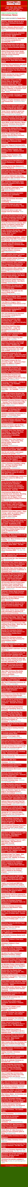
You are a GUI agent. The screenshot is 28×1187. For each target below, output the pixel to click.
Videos (15, 7)
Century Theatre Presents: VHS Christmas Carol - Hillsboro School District (13, 150)
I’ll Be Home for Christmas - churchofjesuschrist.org (10, 1116)
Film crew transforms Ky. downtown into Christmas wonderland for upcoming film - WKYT (13, 34)
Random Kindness (18, 8)
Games (10, 9)
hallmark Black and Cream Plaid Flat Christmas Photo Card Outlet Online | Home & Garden (13, 802)
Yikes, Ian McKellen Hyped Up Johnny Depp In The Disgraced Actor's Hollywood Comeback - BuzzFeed (14, 785)
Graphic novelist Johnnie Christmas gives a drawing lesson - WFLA (13, 255)
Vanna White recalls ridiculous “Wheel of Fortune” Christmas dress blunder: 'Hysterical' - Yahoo (14, 983)
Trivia (14, 9)
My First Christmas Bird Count (11, 769)
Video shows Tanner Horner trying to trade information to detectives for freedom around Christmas (13, 611)
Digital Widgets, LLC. (13, 1165)
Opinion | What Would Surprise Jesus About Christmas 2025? (13, 549)
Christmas (4, 762)
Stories (13, 10)
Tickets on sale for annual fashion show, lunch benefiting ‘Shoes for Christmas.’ (12, 708)
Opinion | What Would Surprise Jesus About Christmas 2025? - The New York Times (14, 544)
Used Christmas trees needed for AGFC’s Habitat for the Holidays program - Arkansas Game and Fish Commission (13, 864)
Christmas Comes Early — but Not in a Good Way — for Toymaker (13, 388)
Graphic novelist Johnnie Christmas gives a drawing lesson (12, 259)
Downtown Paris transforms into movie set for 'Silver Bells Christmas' (13, 65)
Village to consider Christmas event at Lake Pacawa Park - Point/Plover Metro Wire (14, 95)
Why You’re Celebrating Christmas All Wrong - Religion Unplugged (14, 679)
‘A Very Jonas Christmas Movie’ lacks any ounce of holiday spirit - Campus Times (14, 913)
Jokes (18, 9)
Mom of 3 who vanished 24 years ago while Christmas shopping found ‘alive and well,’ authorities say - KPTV (14, 654)
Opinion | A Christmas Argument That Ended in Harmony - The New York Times (14, 1145)
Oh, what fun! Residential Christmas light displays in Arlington (12, 1086)
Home (7, 7)
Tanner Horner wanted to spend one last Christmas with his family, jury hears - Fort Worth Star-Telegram (13, 107)
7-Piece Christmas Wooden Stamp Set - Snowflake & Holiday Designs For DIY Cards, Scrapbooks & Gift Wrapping (13, 530)
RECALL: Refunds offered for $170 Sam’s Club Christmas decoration (12, 28)
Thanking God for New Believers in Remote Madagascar (12, 167)
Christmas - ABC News (9, 759)
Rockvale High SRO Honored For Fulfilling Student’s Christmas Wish (11, 250)
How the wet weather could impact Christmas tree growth (12, 452)
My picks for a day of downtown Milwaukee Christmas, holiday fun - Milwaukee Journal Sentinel (13, 949)
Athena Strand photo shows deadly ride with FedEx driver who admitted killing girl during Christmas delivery (12, 54)
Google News (21, 18)
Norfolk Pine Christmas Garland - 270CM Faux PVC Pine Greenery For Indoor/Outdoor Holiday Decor (12, 639)
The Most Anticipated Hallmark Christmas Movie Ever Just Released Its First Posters (13, 1105)
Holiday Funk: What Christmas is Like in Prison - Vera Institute (14, 535)
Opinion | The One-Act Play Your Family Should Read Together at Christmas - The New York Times (12, 714)
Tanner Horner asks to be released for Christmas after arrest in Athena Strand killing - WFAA (14, 890)
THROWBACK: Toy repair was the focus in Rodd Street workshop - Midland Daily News (12, 286)
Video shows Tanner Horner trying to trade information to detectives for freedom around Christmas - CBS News (13, 605)
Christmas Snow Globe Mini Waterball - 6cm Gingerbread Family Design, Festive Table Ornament (13, 695)
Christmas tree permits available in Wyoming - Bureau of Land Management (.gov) (13, 1155)
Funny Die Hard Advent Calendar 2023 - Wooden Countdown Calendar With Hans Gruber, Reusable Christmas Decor (13, 225)
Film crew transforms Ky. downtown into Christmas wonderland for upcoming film (12, 40)
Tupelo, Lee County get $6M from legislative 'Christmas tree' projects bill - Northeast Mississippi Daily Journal (13, 878)
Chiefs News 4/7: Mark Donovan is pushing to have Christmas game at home (12, 1131)
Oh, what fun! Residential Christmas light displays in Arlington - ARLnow (13, 1082)
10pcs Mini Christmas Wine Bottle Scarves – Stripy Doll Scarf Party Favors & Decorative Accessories (12, 673)
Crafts (11, 8)
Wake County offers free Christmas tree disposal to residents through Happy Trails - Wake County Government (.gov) (13, 1037)
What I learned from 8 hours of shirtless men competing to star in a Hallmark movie (12, 1031)
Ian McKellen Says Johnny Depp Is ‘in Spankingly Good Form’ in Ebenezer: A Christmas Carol (13, 569)
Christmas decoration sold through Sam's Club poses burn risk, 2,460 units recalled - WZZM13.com (13, 343)
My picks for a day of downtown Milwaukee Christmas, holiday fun (11, 954)
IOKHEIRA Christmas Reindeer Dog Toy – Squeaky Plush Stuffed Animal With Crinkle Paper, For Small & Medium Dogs (14, 403)
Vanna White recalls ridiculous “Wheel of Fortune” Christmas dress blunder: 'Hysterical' (13, 988)
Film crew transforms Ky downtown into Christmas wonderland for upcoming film (12, 315)
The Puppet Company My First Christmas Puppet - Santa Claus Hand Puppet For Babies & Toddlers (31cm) (13, 363)
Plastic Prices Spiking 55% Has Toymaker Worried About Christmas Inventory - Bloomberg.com (13, 129)
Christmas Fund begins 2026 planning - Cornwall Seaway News (14, 732)
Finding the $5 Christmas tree (10, 997)
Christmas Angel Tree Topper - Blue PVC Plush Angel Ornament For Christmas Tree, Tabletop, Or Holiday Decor (13, 857)
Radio (19, 7)
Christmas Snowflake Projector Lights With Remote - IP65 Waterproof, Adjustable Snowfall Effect (13, 842)
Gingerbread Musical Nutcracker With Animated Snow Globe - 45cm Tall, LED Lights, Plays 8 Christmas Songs (13, 625)
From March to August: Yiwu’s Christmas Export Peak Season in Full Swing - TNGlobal (14, 298)
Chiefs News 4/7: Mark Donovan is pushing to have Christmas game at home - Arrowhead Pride (13, 1126)
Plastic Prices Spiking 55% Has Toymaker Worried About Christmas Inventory (12, 135)
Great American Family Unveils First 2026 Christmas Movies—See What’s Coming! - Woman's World (13, 275)
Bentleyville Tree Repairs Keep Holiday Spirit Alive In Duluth (13, 976)
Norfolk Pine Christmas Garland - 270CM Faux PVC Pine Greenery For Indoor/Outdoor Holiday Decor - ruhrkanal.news (13, 632)
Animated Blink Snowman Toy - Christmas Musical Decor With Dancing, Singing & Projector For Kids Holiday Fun (13, 377)
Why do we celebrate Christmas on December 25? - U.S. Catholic (13, 1056)
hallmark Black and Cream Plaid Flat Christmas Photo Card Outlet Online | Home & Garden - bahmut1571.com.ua (14, 797)
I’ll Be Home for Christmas (6, 1121)
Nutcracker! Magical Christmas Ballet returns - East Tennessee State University (13, 141)
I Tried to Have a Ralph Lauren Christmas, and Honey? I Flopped (11, 1008)
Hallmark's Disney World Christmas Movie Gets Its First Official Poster (12, 598)
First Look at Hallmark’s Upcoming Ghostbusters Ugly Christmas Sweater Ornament (13, 177)
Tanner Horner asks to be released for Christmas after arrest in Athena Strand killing (13, 896)
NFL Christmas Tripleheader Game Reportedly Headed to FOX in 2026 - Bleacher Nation (13, 183)
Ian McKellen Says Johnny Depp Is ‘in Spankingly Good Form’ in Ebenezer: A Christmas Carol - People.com (14, 564)
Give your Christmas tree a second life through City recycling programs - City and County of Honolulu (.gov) (14, 741)
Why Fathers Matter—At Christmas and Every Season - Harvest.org (13, 1090)
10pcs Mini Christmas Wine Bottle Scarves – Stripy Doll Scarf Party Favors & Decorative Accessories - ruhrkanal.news (13, 666)
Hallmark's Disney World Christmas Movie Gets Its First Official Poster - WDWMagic (13, 593)
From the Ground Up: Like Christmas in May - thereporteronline (13, 752)
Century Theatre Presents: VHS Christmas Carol (11, 155)
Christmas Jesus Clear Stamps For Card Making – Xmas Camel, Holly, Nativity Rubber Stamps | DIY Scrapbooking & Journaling (12, 442)
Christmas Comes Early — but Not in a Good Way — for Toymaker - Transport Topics (13, 383)
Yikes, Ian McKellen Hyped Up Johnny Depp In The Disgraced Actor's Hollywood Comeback (13, 791)
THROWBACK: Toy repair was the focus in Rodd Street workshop (12, 292)
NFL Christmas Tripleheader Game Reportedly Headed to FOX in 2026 (12, 189)
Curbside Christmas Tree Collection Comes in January (12, 1018)
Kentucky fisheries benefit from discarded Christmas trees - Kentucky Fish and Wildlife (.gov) (14, 774)
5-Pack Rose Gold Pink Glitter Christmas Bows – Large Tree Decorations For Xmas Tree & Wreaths (10, 329)
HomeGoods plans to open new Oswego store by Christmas (11, 210)
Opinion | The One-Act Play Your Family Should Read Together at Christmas (14, 719)
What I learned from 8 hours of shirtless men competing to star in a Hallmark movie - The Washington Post (13, 1024)
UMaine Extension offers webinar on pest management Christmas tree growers (12, 269)
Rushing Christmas (7, 1113)
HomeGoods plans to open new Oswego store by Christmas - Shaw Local (13, 206)
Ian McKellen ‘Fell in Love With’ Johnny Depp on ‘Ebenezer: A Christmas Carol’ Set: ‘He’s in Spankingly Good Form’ (13, 89)
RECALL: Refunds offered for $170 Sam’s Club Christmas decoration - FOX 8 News (13, 23)
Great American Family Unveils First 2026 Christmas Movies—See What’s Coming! (13, 281)
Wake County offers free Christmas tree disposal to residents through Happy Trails (14, 1043)
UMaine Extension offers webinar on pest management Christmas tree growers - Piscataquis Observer (13, 264)
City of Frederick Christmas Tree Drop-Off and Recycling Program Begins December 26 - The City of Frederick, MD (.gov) (12, 820)
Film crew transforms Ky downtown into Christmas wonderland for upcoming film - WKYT (13, 309)
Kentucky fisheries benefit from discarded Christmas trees (11, 779)
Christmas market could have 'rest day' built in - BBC (13, 645)
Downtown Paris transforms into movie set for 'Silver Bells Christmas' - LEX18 (14, 60)
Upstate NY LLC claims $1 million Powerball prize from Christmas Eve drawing (12, 814)
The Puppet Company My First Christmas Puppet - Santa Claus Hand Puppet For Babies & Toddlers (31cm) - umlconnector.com (14, 355)
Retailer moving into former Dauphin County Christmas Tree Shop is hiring (13, 75)
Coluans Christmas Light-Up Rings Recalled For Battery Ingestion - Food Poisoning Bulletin (14, 420)
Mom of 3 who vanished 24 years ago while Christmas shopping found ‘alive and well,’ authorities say (13, 660)
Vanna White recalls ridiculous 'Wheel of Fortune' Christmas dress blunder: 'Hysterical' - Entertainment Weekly (14, 118)
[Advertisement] (14, 1176)
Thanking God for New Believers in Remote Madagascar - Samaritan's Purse (13, 162)
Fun (21, 10)
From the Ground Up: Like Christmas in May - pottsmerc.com (13, 555)
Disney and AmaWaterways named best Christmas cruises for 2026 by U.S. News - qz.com (13, 472)
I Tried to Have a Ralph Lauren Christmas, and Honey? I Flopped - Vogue (13, 1002)
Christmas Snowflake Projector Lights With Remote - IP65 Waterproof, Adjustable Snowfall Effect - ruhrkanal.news (14, 835)
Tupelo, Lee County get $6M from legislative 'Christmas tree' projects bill (12, 885)
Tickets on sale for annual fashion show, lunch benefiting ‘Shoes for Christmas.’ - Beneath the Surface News (12, 702)
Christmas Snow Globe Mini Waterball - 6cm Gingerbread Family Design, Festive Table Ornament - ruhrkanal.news (14, 689)
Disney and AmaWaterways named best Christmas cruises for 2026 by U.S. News (14, 478)
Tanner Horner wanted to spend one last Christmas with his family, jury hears (12, 112)
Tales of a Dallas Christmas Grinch (12, 1140)
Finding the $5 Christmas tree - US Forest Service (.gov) (13, 993)
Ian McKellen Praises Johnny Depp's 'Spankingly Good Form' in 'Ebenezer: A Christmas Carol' (13, 966)
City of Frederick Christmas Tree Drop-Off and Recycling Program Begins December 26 (13, 827)
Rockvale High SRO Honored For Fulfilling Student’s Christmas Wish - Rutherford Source (13, 244)
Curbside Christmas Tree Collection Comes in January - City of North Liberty (13, 1014)
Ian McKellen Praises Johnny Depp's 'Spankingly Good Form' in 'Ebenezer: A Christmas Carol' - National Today (14, 960)
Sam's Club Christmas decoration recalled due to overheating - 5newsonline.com (12, 194)
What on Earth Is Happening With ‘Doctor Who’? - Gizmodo (12, 334)
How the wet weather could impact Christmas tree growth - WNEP (13, 448)
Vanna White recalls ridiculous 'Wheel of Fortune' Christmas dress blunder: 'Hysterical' (13, 124)
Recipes (7, 8)
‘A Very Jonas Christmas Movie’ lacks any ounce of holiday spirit (13, 918)
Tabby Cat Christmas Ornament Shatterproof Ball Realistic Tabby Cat (11, 907)
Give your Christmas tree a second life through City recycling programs (13, 746)
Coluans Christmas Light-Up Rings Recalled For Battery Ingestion (12, 425)
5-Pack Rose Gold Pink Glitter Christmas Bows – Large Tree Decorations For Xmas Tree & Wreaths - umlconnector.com (14, 321)
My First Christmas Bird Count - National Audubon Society (12, 765)
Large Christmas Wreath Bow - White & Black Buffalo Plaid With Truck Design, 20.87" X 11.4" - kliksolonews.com (13, 232)
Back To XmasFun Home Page (9, 13)
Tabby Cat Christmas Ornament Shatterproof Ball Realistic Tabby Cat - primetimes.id (14, 901)
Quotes (8, 10)
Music (11, 7)
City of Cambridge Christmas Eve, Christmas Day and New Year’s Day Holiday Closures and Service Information (12, 1075)
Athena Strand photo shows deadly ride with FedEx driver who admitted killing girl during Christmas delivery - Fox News (14, 46)
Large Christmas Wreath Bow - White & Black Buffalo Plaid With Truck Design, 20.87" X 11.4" (13, 239)
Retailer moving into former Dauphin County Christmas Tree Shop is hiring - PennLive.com (14, 70)
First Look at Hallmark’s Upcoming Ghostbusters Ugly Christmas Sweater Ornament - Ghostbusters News (14, 172)
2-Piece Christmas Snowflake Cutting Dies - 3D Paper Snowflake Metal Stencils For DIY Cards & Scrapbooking (13, 466)
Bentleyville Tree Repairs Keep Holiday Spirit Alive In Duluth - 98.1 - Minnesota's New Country (13, 971)
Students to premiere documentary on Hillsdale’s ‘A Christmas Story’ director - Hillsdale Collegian (14, 409)
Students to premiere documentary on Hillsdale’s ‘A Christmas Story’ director (13, 415)
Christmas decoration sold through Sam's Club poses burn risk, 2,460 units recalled (12, 349)
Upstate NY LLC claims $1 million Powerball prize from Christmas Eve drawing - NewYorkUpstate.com (13, 808)
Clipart (17, 10)
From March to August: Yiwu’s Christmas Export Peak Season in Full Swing (13, 303)
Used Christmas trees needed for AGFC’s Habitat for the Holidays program (11, 870)
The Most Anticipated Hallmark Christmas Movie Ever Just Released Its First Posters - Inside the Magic (13, 1099)
